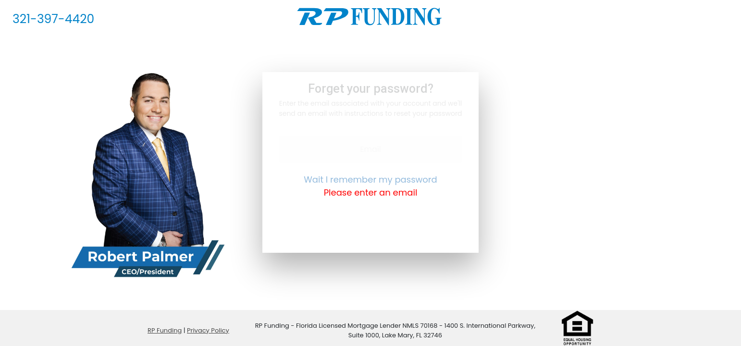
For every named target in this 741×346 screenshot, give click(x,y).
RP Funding (165, 330)
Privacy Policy (208, 330)
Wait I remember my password (370, 179)
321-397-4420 (53, 19)
